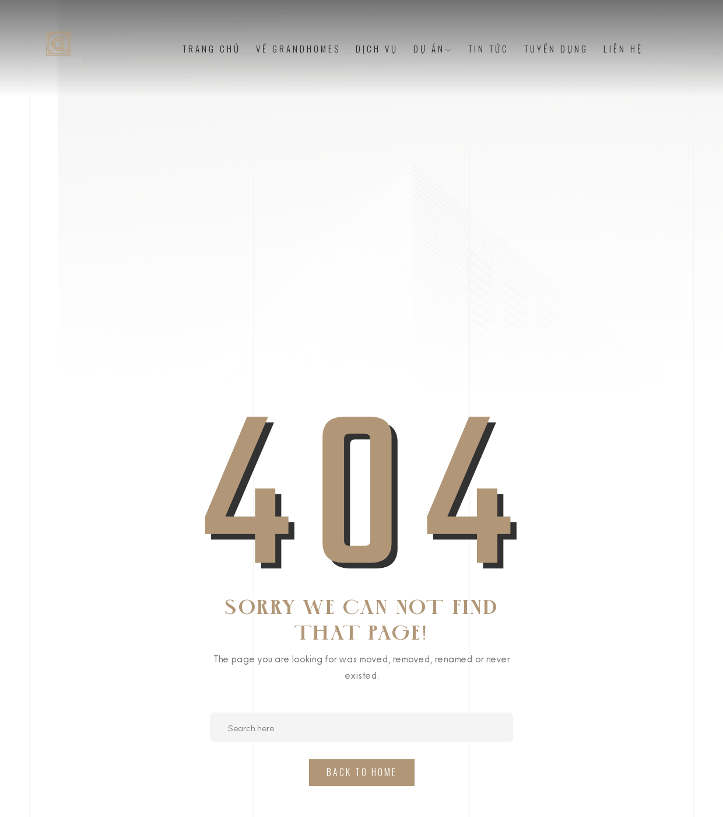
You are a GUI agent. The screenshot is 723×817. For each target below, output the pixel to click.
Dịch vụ (377, 48)
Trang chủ (211, 48)
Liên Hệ (623, 48)
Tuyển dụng (556, 48)
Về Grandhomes (298, 48)
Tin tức (488, 48)
